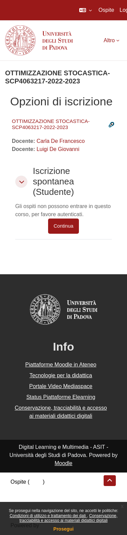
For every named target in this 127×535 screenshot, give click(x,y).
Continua (63, 226)
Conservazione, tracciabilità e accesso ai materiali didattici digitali (68, 518)
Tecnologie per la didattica (60, 375)
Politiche (20, 498)
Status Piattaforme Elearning (61, 397)
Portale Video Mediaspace (60, 386)
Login (36, 482)
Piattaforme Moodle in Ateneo (61, 364)
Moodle (63, 463)
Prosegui (64, 529)
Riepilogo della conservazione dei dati (56, 490)
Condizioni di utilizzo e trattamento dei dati (48, 515)
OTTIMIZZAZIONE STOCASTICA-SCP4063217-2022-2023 (51, 124)
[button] (85, 10)
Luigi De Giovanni (58, 149)
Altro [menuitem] (109, 40)
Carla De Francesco (61, 141)
